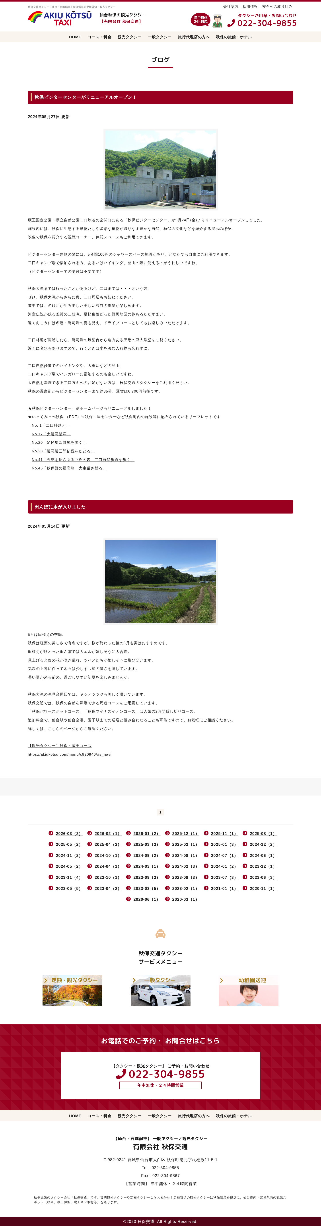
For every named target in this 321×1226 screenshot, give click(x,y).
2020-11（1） (263, 888)
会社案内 (230, 6)
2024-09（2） (146, 855)
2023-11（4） (69, 877)
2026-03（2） (69, 833)
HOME (75, 37)
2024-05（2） (69, 866)
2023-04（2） (108, 888)
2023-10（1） (108, 877)
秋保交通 (146, 1221)
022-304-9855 (267, 23)
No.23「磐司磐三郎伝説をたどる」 (63, 451)
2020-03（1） (185, 899)
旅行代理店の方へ (194, 37)
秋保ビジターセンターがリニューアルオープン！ (86, 97)
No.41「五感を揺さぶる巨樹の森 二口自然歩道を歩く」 (83, 460)
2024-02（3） (185, 866)
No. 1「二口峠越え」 (51, 425)
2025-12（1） (185, 833)
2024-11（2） (69, 855)
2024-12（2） (263, 844)
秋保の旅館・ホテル (234, 37)
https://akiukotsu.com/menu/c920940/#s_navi (70, 754)
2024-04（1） (108, 866)
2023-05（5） (69, 888)
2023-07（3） (224, 877)
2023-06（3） (263, 877)
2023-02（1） (185, 888)
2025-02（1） (185, 844)
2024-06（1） (263, 855)
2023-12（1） (263, 866)
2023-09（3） (146, 877)
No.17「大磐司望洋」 (51, 434)
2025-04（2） (108, 844)
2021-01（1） (224, 888)
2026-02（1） (108, 833)
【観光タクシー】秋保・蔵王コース (60, 746)
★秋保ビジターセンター (50, 408)
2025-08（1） (263, 833)
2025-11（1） (224, 833)
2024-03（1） (146, 866)
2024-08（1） (185, 855)
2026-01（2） (146, 833)
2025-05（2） (69, 844)
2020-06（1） (146, 899)
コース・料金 (99, 37)
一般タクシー (160, 37)
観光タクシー (130, 37)
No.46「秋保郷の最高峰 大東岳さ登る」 (69, 468)
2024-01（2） (224, 866)
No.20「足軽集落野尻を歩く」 (59, 442)
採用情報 (250, 6)
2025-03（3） (146, 844)
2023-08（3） (185, 877)
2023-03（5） (146, 888)
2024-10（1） (108, 855)
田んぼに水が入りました (60, 506)
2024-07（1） (224, 855)
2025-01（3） (224, 844)
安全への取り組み (277, 6)
